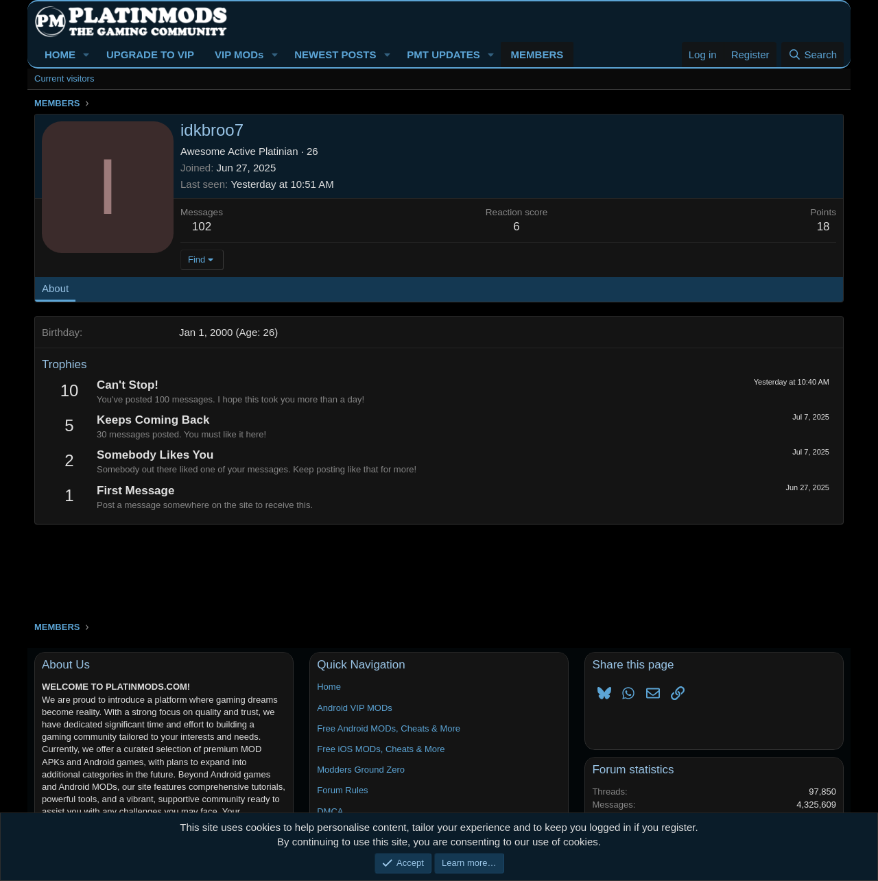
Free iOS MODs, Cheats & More (380, 749)
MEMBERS (537, 54)
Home (329, 686)
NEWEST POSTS (335, 54)
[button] (86, 54)
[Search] (812, 54)
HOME (60, 54)
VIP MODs (239, 54)
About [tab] (55, 288)
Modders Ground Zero (361, 769)
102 (201, 226)
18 (823, 226)
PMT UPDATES (443, 54)
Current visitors (64, 78)
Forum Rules (342, 790)
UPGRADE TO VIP (150, 54)
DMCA (330, 811)
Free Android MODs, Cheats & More (388, 728)
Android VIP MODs (354, 708)
